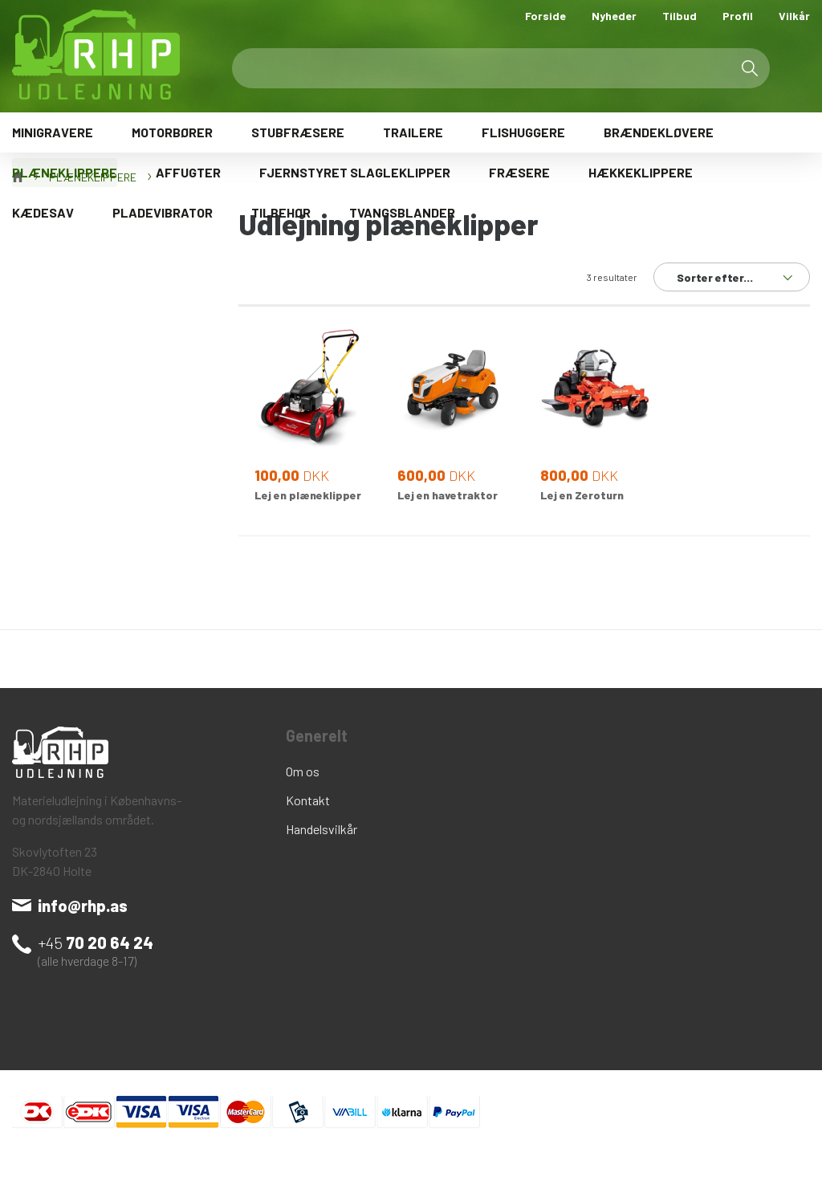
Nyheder (614, 15)
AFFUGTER (188, 172)
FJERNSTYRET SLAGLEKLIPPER (354, 172)
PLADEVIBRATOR (162, 212)
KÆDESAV (43, 212)
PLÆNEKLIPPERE (64, 172)
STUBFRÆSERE (297, 132)
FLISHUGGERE (523, 132)
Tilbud (679, 15)
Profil (737, 15)
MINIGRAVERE (52, 132)
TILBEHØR (281, 212)
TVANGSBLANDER (402, 212)
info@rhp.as (83, 905)
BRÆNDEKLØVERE (659, 132)
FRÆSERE (519, 172)
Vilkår (794, 15)
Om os (302, 771)
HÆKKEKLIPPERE (640, 172)
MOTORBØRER (172, 132)
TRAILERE (413, 132)
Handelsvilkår (321, 829)
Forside (545, 15)
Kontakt (308, 800)
